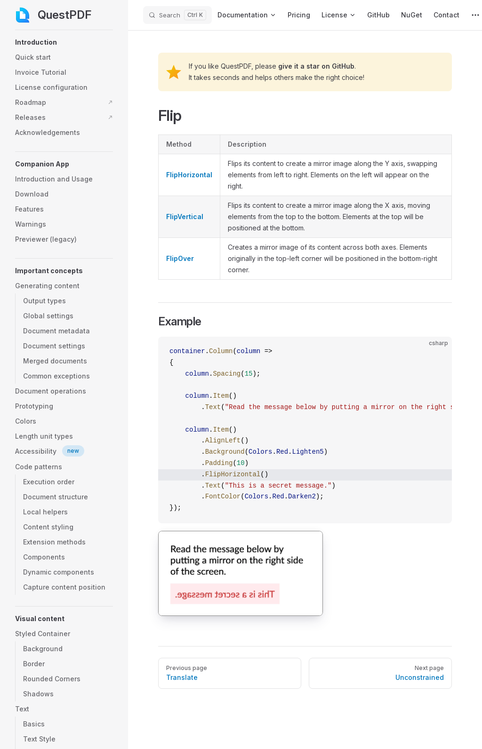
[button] (64, 42)
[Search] (177, 15)
